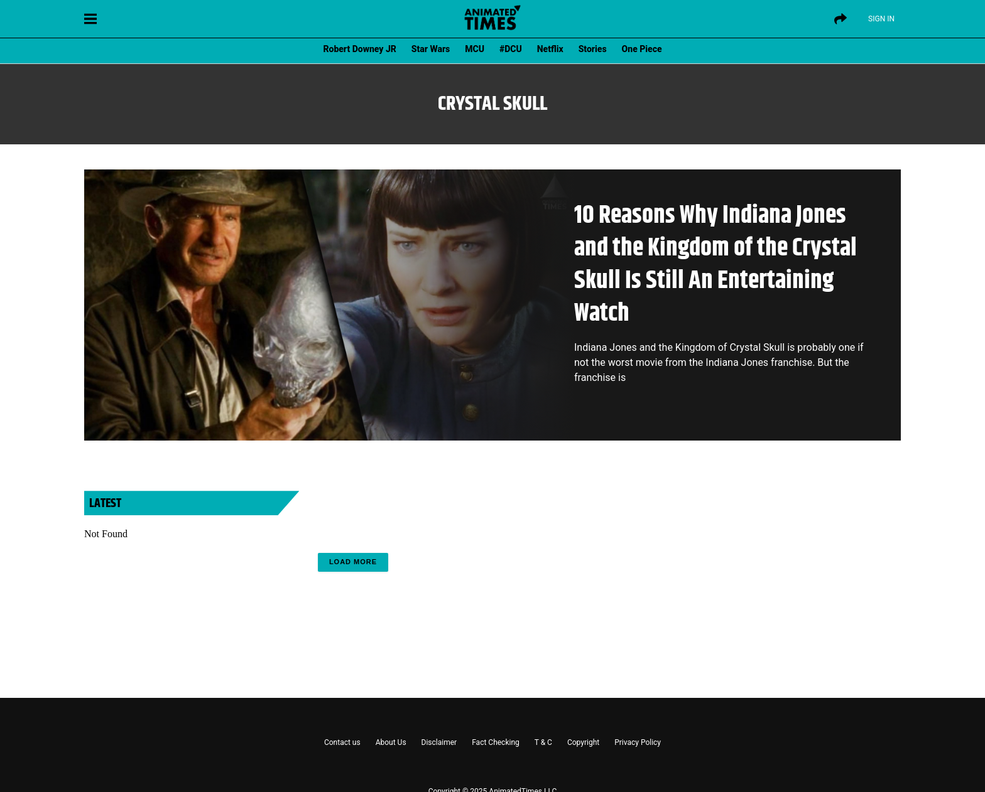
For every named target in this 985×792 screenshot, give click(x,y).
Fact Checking (496, 742)
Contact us (342, 742)
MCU (474, 49)
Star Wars (430, 49)
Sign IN (881, 18)
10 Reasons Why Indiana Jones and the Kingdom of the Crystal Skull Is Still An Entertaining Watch (715, 264)
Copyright (583, 742)
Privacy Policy (637, 742)
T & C (543, 742)
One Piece (642, 49)
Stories (593, 49)
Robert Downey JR (359, 49)
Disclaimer (439, 742)
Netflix (550, 49)
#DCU (510, 49)
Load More (353, 561)
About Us (391, 742)
